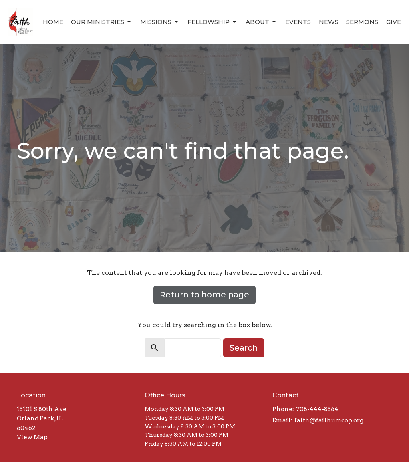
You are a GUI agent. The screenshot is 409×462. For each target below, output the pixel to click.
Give (393, 22)
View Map (32, 437)
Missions (159, 22)
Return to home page (204, 294)
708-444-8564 (317, 409)
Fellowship (212, 22)
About (261, 22)
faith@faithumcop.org (328, 420)
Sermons (362, 22)
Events (298, 22)
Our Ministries (101, 22)
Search (244, 348)
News (328, 22)
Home (53, 22)
